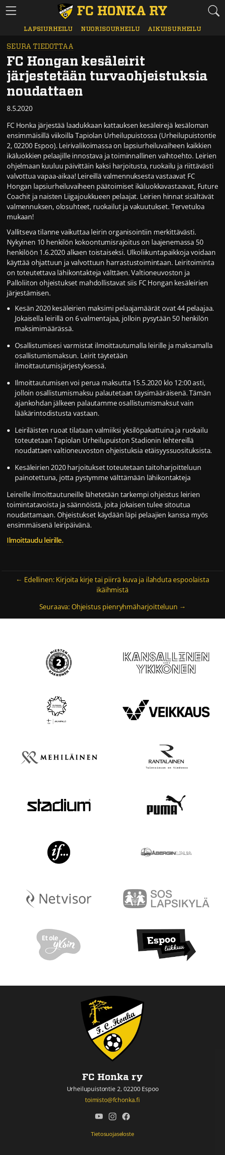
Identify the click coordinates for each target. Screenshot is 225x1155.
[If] (59, 852)
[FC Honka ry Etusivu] (112, 11)
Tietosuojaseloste (112, 1134)
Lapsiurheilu (48, 29)
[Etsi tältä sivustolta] (214, 10)
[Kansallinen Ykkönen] (166, 662)
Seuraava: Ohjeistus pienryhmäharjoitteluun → (112, 606)
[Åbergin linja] (166, 852)
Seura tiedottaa (40, 46)
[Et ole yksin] (59, 944)
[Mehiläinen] (58, 757)
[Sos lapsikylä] (166, 898)
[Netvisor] (58, 898)
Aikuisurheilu (174, 29)
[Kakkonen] (59, 662)
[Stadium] (59, 804)
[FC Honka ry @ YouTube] (99, 1116)
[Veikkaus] (166, 709)
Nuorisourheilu (110, 29)
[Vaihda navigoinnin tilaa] (11, 11)
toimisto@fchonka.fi (112, 1100)
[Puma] (166, 804)
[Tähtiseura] (59, 709)
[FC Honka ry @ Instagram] (112, 1116)
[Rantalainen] (166, 757)
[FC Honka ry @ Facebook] (126, 1116)
